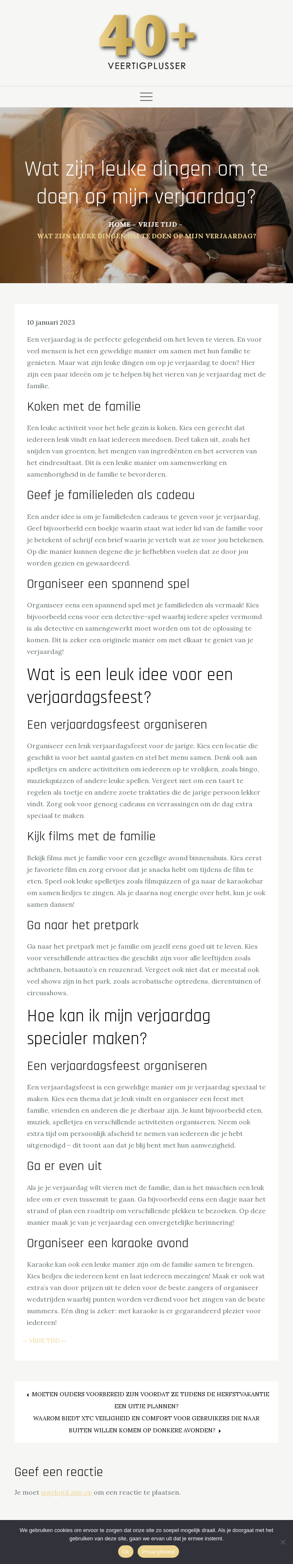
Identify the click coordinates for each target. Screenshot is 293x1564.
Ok (125, 1552)
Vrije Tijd (44, 1340)
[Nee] (282, 1542)
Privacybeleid (158, 1552)
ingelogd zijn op (66, 1492)
